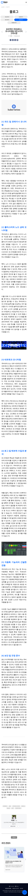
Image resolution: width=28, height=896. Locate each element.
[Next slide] (25, 859)
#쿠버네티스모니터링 (16, 806)
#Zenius (8, 808)
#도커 (13, 808)
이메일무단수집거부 (15, 888)
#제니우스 (23, 806)
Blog (16, 886)
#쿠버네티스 (5, 806)
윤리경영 (21, 888)
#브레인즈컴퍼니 (18, 808)
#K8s (10, 806)
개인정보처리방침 (8, 888)
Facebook (11, 886)
